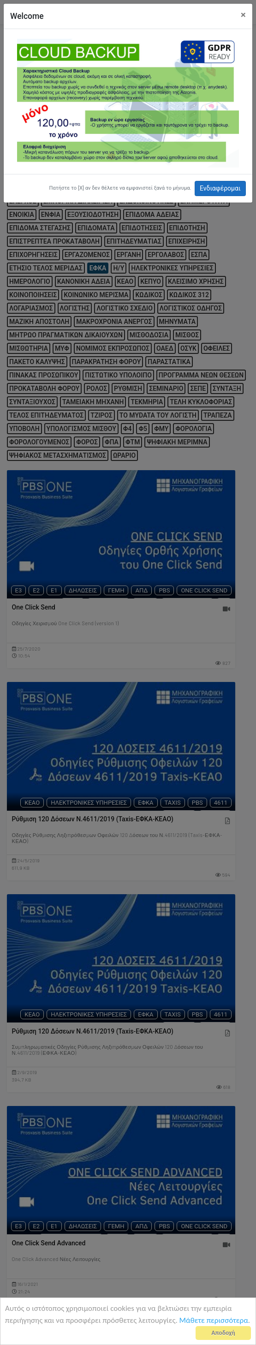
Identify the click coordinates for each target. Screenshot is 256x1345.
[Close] (243, 15)
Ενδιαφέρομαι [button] (220, 188)
